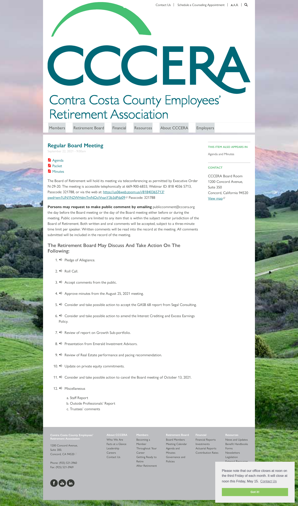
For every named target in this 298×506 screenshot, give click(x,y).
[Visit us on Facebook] (54, 483)
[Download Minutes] (56, 171)
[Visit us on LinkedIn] (70, 483)
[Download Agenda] (56, 160)
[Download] (62, 260)
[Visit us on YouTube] (63, 483)
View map (215, 198)
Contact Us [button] (268, 481)
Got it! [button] (255, 492)
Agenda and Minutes (221, 154)
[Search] (244, 4)
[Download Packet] (55, 166)
